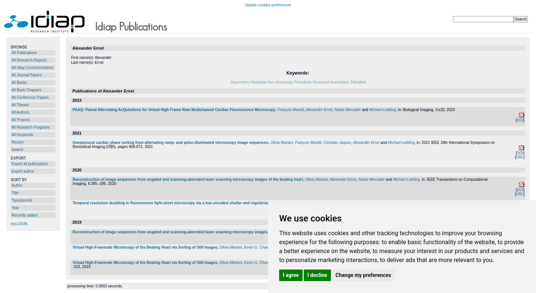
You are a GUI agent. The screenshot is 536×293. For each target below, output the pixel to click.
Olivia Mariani (281, 143)
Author (17, 185)
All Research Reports (29, 60)
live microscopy (280, 82)
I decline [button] (317, 275)
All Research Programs (31, 127)
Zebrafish (358, 82)
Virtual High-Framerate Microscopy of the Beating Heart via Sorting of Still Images (145, 247)
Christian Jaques (337, 143)
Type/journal (22, 200)
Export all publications (30, 164)
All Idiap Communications (33, 68)
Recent (17, 142)
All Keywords (22, 135)
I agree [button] (291, 275)
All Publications (24, 53)
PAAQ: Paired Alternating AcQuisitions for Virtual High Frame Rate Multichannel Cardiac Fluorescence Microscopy (174, 110)
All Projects (21, 120)
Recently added (25, 215)
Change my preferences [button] (363, 275)
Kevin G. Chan (256, 247)
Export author (23, 171)
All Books (19, 83)
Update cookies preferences (268, 5)
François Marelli (291, 110)
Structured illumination (330, 82)
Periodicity (303, 82)
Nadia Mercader (348, 110)
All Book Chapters (26, 90)
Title (15, 193)
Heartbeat (259, 82)
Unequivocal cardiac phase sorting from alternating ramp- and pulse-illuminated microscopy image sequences (170, 143)
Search (17, 150)
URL (519, 157)
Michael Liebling (382, 110)
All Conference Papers (30, 97)
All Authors (20, 112)
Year (15, 208)
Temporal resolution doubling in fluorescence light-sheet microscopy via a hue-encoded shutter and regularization (174, 203)
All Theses (20, 105)
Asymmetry (240, 82)
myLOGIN (19, 224)
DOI (520, 120)
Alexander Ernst (319, 110)
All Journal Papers (27, 75)
